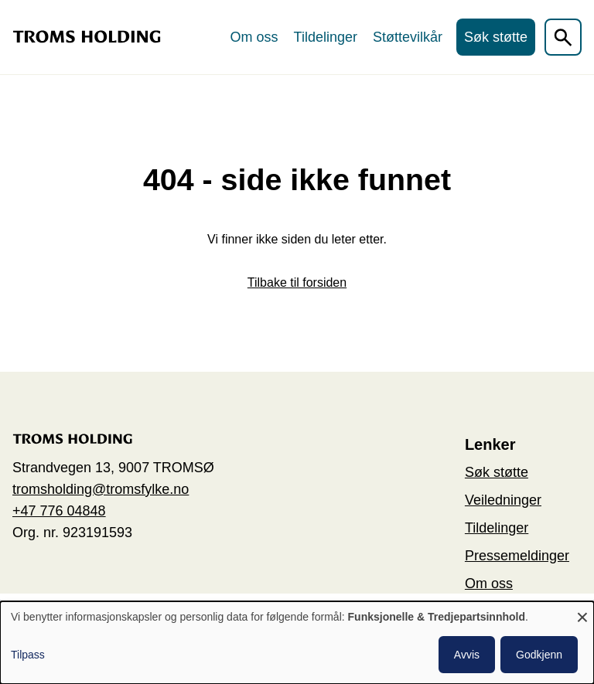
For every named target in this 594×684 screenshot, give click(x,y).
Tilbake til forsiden (297, 282)
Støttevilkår (407, 37)
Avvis (467, 654)
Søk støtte (495, 37)
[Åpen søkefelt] (563, 37)
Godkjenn (539, 654)
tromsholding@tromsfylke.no (100, 489)
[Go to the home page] (86, 36)
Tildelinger (325, 37)
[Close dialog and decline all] (582, 611)
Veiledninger (503, 500)
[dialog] (297, 642)
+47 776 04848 (59, 511)
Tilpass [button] (28, 654)
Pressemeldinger (517, 555)
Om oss (254, 37)
